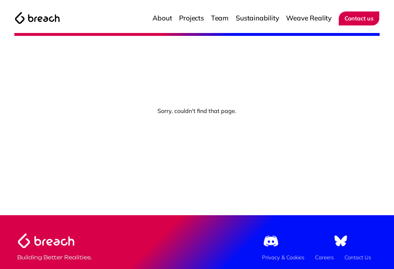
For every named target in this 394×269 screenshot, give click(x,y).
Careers (324, 257)
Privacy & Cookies (283, 257)
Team (220, 18)
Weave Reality (309, 18)
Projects (191, 18)
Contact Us (357, 257)
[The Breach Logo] (37, 18)
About (162, 18)
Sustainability (257, 18)
